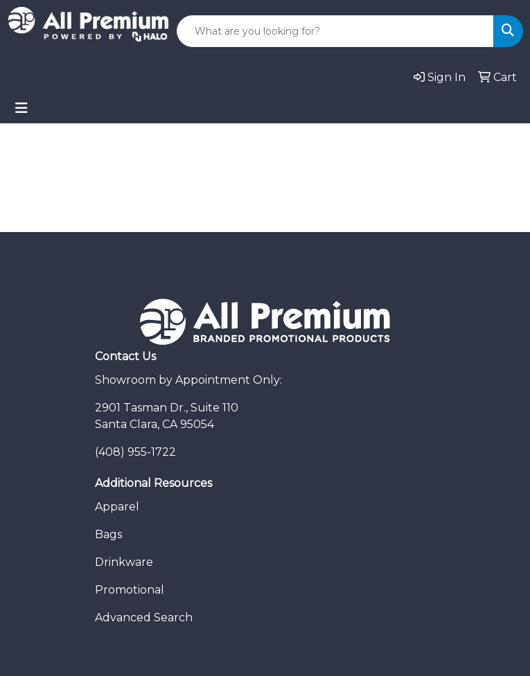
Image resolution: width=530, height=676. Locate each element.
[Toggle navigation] (21, 108)
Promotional (129, 589)
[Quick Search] (335, 31)
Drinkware (124, 562)
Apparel (117, 506)
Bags (108, 534)
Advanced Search (144, 617)
